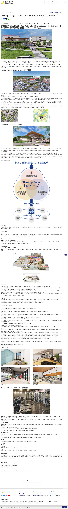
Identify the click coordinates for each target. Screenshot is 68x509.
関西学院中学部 (32, 501)
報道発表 (51, 12)
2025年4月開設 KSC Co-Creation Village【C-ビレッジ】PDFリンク (13, 470)
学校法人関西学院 (5, 499)
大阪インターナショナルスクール (8, 502)
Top (1, 5)
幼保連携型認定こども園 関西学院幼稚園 (9, 501)
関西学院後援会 (30, 502)
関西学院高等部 (41, 501)
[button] (45, 2)
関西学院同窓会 (39, 502)
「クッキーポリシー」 (24, 507)
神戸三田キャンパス (58, 12)
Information (6, 5)
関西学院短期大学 (21, 502)
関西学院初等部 (23, 501)
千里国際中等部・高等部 (52, 501)
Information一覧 (25, 480)
